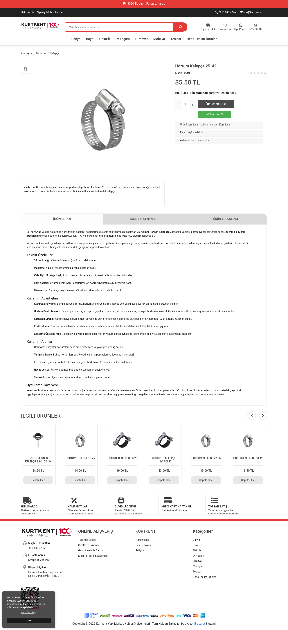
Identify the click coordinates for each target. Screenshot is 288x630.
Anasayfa (26, 53)
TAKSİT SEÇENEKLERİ (144, 219)
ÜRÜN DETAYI (62, 219)
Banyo (75, 39)
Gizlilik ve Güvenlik (88, 537)
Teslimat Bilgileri (87, 531)
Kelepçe (54, 53)
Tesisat (175, 39)
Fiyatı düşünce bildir (191, 123)
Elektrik (104, 39)
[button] (263, 415)
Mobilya (159, 39)
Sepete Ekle (214, 104)
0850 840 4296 (225, 12)
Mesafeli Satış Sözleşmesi (93, 547)
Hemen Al (250, 104)
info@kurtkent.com (252, 12)
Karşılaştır (225, 115)
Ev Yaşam (122, 39)
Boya (89, 39)
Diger (187, 72)
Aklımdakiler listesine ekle (195, 130)
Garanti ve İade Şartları (91, 542)
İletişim (59, 12)
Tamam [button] (28, 620)
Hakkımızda (27, 12)
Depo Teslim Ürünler (202, 39)
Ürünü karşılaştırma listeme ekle (198, 115)
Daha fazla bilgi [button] (28, 612)
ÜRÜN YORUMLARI (225, 219)
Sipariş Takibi (44, 12)
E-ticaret (199, 615)
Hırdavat (141, 39)
